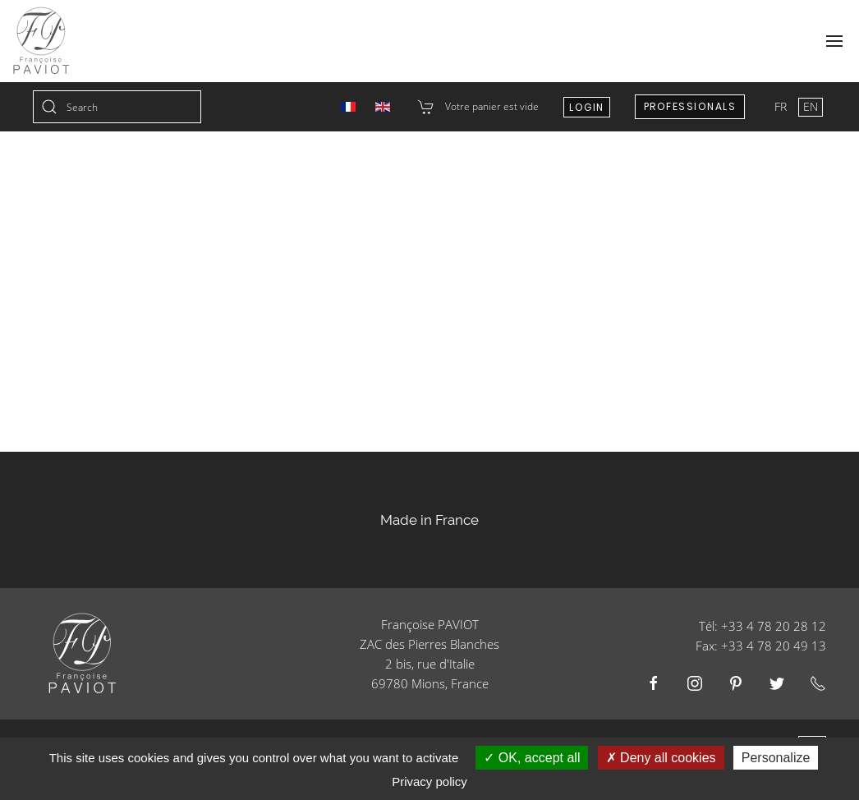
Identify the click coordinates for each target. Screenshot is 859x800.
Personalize (776, 758)
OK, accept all (532, 758)
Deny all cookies (661, 758)
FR (782, 106)
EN (810, 106)
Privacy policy (429, 782)
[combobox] (117, 106)
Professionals (690, 106)
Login (586, 107)
